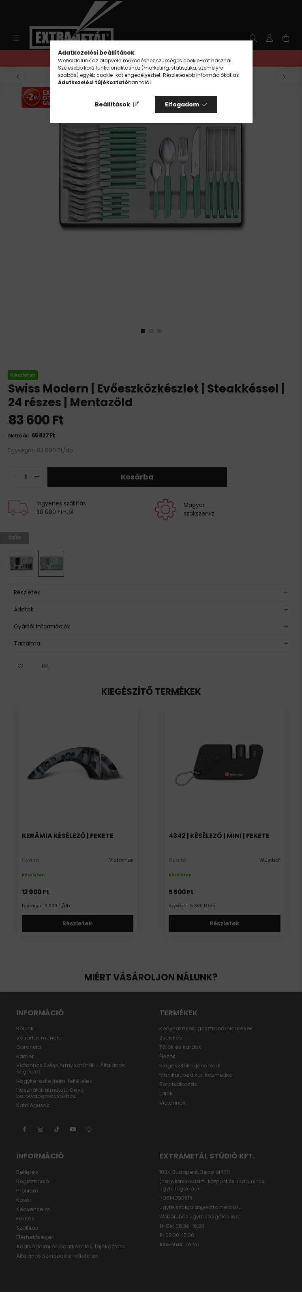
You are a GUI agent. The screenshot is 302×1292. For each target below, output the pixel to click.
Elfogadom (182, 104)
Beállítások (112, 104)
